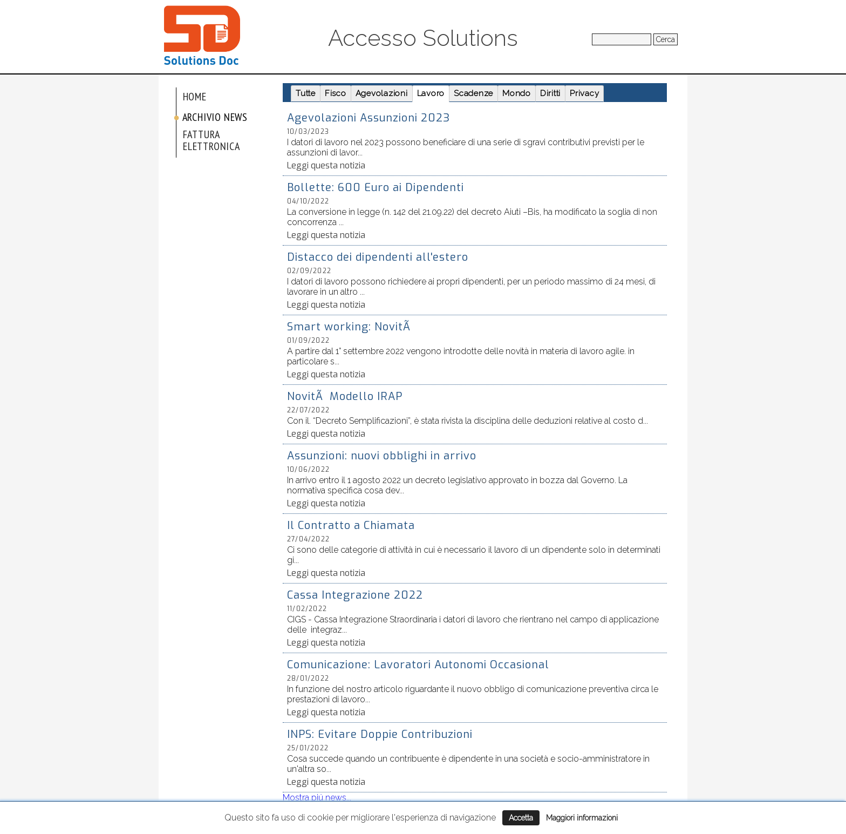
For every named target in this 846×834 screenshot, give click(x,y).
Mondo (516, 93)
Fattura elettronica (211, 140)
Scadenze (473, 93)
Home (195, 97)
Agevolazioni (382, 93)
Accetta (521, 817)
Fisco (335, 93)
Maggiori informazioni (582, 817)
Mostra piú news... (317, 797)
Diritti (550, 93)
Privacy (584, 93)
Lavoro (431, 93)
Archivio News (215, 117)
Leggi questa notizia (326, 165)
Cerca (665, 39)
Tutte (306, 93)
